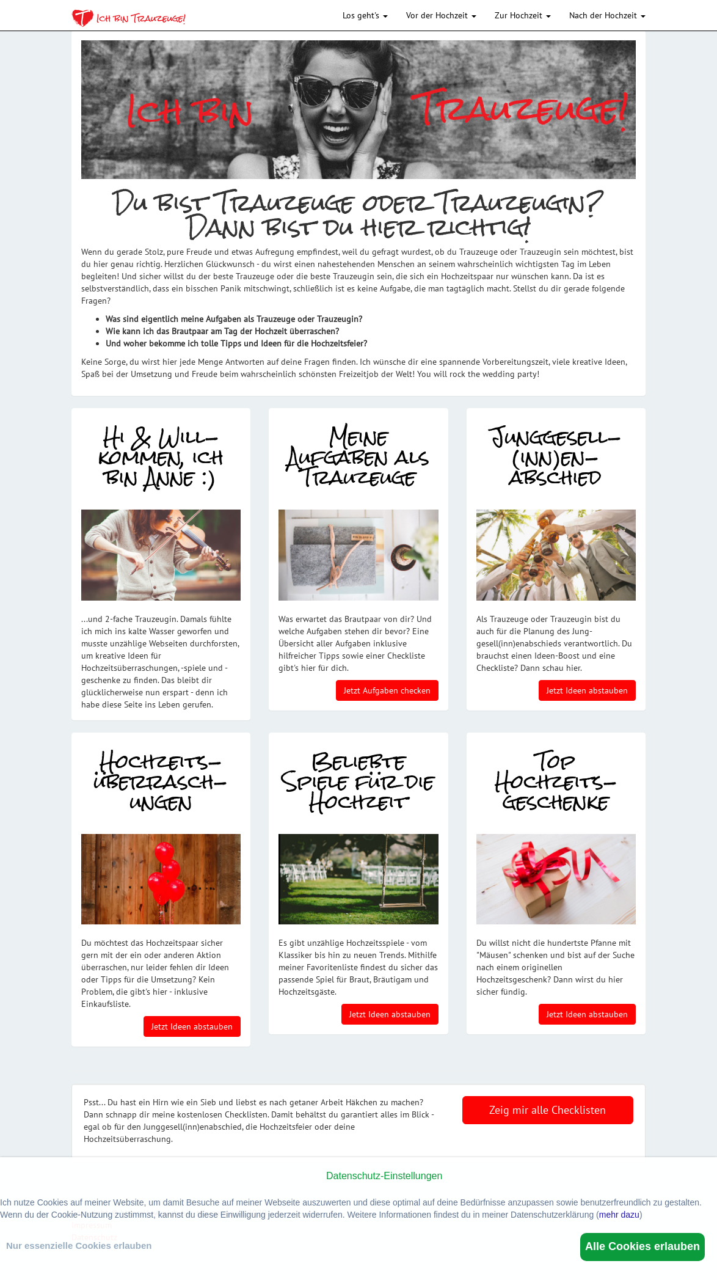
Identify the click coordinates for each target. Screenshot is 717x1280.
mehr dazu (619, 1215)
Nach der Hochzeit (607, 15)
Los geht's (365, 15)
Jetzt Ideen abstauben (587, 690)
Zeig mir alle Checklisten (547, 1110)
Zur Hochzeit (523, 15)
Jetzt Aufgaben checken (387, 690)
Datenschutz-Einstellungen (384, 1176)
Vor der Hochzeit (441, 15)
